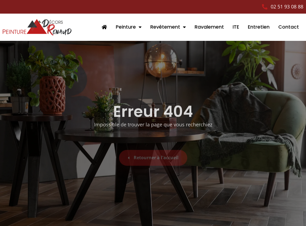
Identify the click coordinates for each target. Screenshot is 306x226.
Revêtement (168, 27)
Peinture (129, 27)
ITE (236, 27)
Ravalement (209, 27)
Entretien (259, 27)
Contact (288, 27)
